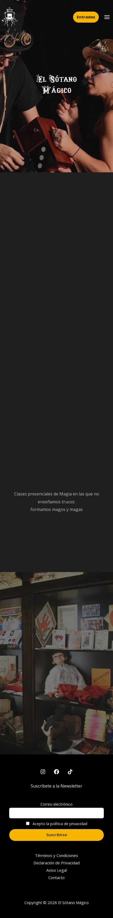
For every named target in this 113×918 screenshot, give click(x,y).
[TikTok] (70, 771)
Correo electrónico (56, 804)
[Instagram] (42, 771)
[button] (86, 17)
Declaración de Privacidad (56, 862)
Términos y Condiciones (56, 855)
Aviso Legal (56, 870)
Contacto (56, 877)
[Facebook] (56, 771)
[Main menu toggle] (107, 17)
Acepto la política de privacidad (56, 823)
